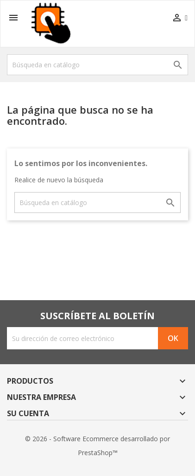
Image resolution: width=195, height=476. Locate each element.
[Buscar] (97, 64)
